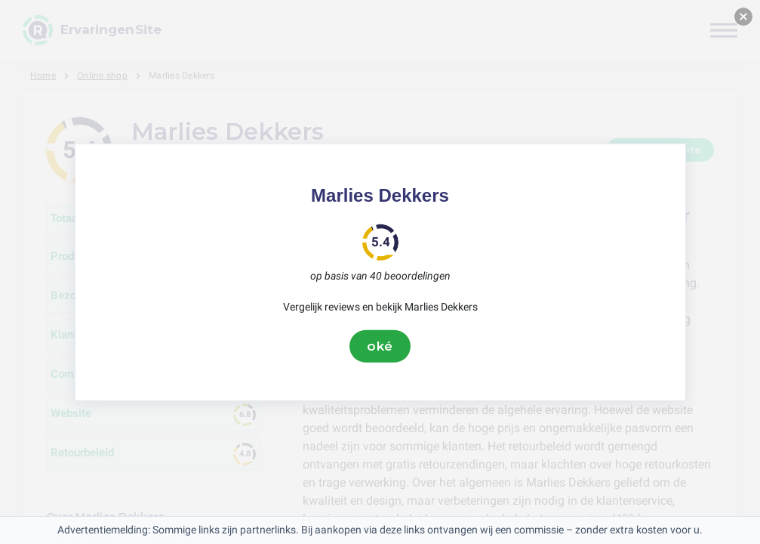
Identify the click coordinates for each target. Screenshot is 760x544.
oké (380, 346)
